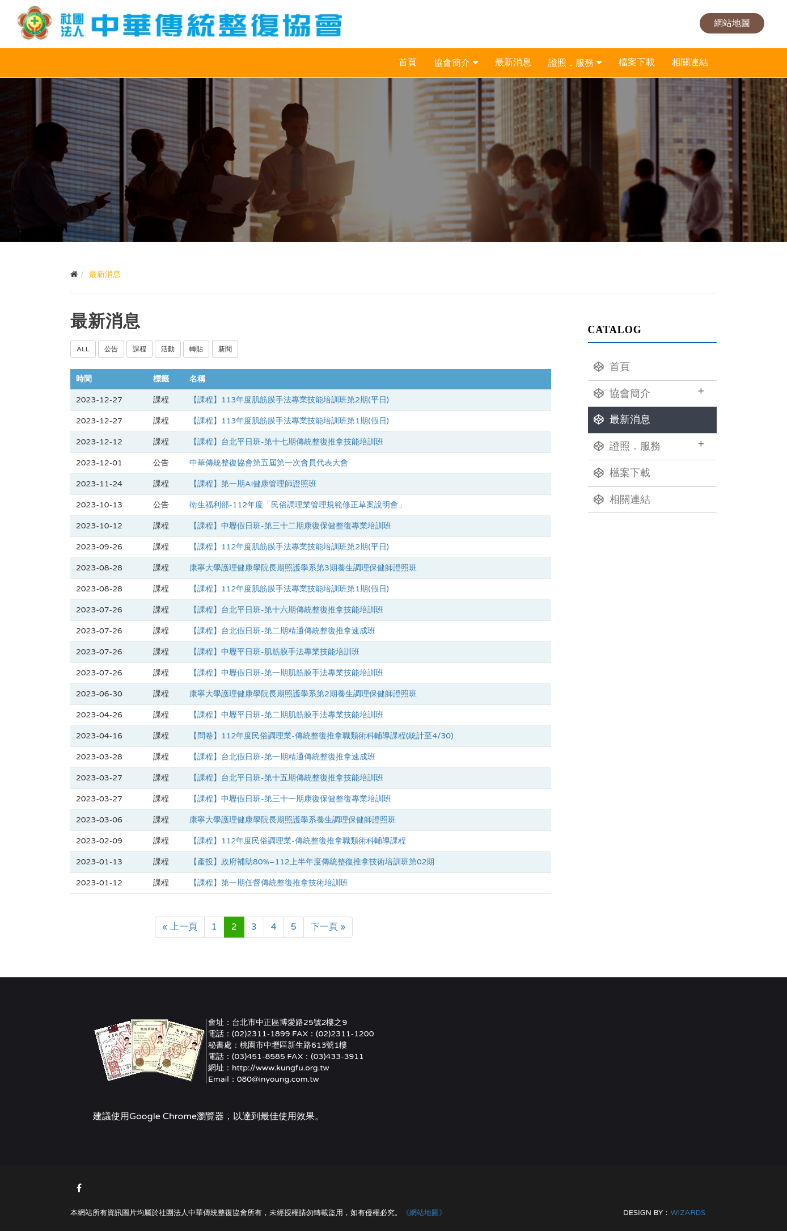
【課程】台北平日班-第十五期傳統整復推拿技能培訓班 (286, 778)
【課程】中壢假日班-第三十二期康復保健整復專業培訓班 (290, 526)
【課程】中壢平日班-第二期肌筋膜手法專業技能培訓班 (286, 715)
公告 (111, 349)
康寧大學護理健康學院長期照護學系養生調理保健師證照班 (292, 820)
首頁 (408, 62)
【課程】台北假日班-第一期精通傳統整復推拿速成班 (282, 757)
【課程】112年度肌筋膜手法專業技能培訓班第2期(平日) (289, 547)
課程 (139, 349)
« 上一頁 (179, 926)
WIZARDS (687, 1212)
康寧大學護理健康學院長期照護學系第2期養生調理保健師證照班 (303, 694)
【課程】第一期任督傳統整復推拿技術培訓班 (268, 883)
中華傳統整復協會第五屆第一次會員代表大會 (268, 463)
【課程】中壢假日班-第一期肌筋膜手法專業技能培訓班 (286, 673)
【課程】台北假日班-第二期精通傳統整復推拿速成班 (282, 631)
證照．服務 (571, 63)
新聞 (225, 349)
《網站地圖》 (424, 1212)
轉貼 (196, 349)
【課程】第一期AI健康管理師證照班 (252, 484)
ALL (83, 349)
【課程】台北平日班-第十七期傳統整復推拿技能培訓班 (286, 442)
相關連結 (690, 62)
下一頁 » (328, 926)
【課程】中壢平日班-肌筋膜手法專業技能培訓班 (274, 652)
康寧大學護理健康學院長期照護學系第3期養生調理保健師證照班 (303, 568)
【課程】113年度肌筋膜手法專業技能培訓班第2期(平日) (289, 400)
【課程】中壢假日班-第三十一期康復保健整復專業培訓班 (290, 799)
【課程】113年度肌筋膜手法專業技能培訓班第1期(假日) (289, 421)
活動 (168, 349)
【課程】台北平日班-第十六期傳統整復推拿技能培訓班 (286, 610)
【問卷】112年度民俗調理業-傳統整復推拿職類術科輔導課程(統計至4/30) (321, 736)
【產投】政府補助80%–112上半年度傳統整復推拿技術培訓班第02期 (312, 862)
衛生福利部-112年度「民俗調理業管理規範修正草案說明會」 (297, 505)
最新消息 (513, 62)
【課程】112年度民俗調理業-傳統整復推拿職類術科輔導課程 (297, 841)
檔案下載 (637, 62)
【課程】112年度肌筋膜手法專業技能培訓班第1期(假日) (289, 589)
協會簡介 (452, 63)
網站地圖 (732, 23)
